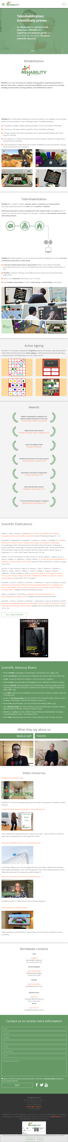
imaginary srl (34, 1097)
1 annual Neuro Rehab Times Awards (34, 421)
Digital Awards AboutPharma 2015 (34, 503)
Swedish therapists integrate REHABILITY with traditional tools (23, 809)
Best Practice (56, 1116)
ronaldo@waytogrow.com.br (34, 1010)
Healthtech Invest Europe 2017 (34, 489)
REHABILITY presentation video (12, 778)
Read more (30, 1139)
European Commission (34, 447)
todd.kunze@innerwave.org (34, 999)
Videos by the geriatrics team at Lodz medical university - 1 (21, 843)
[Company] (34, 1037)
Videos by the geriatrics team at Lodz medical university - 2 (21, 877)
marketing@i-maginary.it (34, 960)
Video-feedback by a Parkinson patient (14, 908)
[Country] (34, 1046)
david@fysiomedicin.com (34, 986)
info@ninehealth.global (34, 973)
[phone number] (34, 1051)
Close (40, 1139)
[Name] (34, 1028)
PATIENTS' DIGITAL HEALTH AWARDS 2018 (34, 433)
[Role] (34, 1042)
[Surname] (34, 1033)
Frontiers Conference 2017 (34, 475)
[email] (34, 1055)
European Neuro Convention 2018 (34, 461)
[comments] (34, 1067)
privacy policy (50, 1079)
